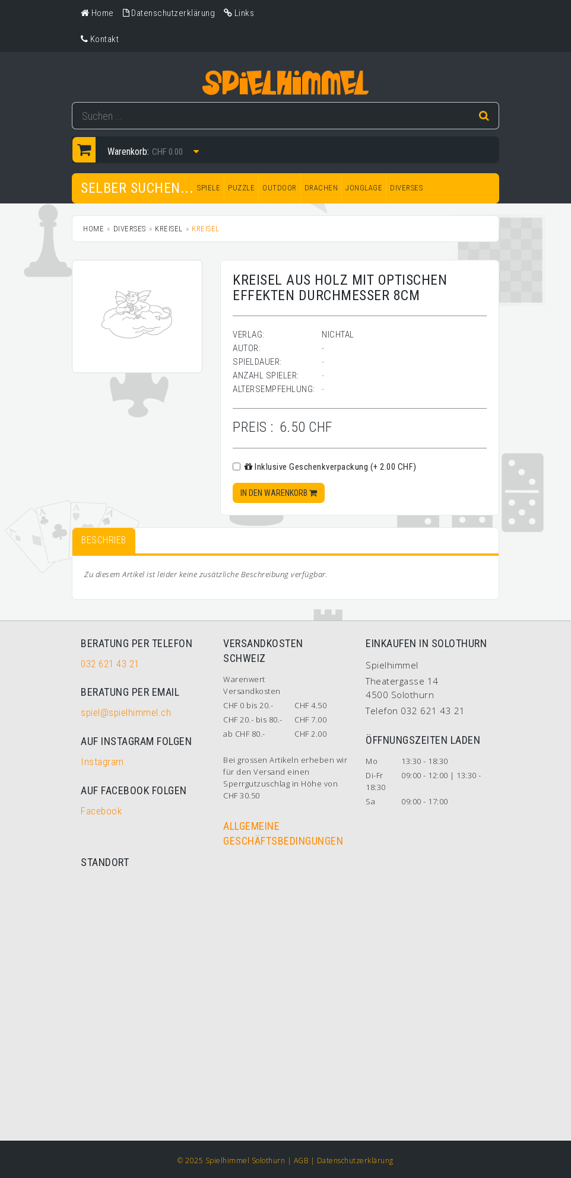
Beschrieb (103, 540)
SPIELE (208, 187)
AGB (301, 1160)
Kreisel (169, 228)
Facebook (101, 811)
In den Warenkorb (278, 493)
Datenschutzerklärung (355, 1160)
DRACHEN (321, 187)
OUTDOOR (279, 187)
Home (93, 228)
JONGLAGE (363, 187)
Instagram (102, 762)
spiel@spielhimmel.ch (126, 712)
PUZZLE (241, 187)
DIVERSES (406, 187)
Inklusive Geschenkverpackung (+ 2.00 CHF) (325, 466)
